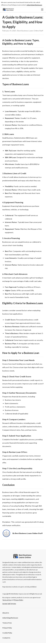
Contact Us (6, 638)
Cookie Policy (7, 633)
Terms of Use (7, 623)
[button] (34, 5)
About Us (5, 613)
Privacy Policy (7, 628)
